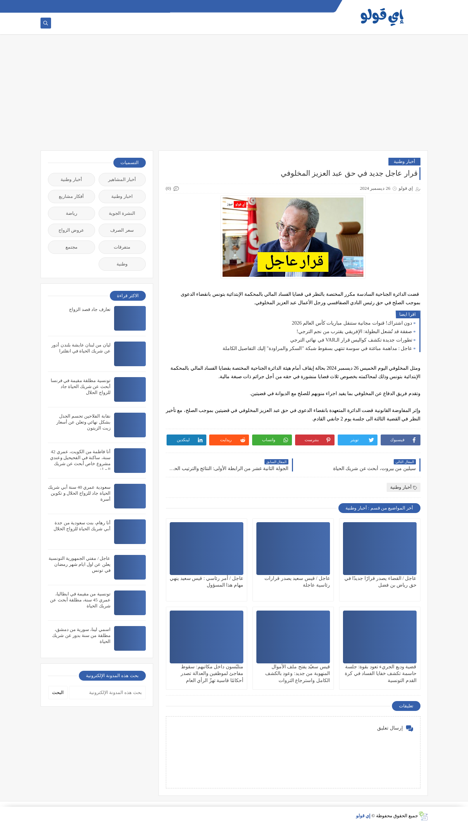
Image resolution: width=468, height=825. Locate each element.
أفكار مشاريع (71, 196)
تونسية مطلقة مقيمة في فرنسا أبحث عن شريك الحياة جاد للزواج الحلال (81, 386)
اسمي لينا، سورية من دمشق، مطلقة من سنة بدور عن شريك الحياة (81, 635)
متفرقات (122, 247)
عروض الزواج (71, 230)
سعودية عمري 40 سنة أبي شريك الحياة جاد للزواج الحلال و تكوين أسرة (79, 493)
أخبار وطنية (404, 161)
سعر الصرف (121, 230)
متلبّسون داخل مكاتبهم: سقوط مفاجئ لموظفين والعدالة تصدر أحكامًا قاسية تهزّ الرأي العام (212, 673)
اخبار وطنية (121, 196)
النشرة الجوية (122, 213)
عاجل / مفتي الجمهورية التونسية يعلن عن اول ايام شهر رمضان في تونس (80, 564)
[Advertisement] (234, 95)
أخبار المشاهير (122, 179)
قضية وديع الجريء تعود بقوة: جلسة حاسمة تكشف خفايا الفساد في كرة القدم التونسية (381, 673)
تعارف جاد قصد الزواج (90, 309)
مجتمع (71, 247)
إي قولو (363, 815)
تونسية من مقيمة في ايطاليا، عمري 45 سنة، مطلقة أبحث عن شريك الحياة (80, 599)
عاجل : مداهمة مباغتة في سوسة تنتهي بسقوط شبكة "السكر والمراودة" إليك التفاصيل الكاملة (317, 348)
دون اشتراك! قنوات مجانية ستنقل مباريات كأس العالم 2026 (352, 323)
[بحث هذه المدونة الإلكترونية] (107, 692)
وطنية (122, 264)
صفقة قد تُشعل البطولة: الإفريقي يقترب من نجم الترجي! (354, 331)
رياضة (71, 213)
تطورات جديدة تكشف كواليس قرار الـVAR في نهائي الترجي (351, 340)
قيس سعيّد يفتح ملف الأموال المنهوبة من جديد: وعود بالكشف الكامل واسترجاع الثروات (297, 673)
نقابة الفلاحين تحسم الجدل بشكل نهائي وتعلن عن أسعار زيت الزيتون (83, 422)
